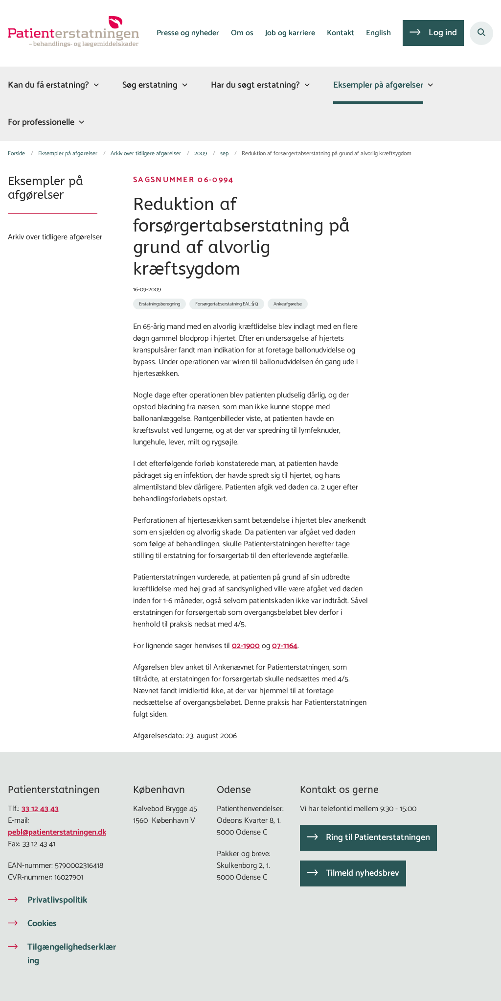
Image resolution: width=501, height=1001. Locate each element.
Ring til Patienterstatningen (378, 837)
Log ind (443, 32)
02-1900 (246, 645)
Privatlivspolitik (57, 900)
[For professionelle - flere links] (80, 122)
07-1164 (284, 645)
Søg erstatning (150, 85)
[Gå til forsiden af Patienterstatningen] (69, 33)
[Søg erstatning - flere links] (183, 85)
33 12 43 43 (40, 808)
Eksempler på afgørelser (378, 85)
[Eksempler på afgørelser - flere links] (429, 85)
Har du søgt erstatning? (255, 85)
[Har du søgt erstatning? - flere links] (306, 85)
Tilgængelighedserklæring (71, 954)
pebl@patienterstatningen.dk (57, 832)
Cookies (42, 924)
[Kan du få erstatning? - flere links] (95, 85)
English (378, 33)
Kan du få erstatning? (48, 85)
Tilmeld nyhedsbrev (362, 873)
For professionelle (41, 122)
